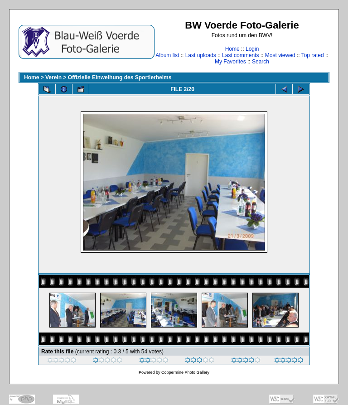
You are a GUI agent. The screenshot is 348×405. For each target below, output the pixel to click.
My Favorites (230, 61)
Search (260, 61)
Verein (53, 77)
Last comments (240, 55)
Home (232, 49)
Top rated (312, 55)
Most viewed (280, 55)
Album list (167, 55)
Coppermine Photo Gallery (185, 372)
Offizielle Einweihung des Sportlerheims (120, 77)
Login (252, 49)
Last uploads (200, 55)
